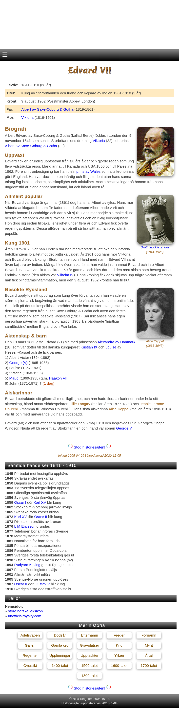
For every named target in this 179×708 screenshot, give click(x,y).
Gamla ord (59, 645)
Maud (14, 378)
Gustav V (42, 584)
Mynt (149, 645)
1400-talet (60, 665)
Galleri (30, 645)
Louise (110, 347)
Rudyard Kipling (27, 565)
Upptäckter (89, 655)
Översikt (30, 665)
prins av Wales (88, 171)
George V (124, 428)
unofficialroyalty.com (24, 616)
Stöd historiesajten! (89, 447)
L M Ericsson (25, 526)
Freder (119, 635)
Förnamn (148, 635)
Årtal (149, 655)
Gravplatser (89, 645)
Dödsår (60, 635)
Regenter (30, 655)
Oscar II (40, 517)
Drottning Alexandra (155, 247)
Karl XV (40, 502)
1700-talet (148, 665)
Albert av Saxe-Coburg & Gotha (47, 109)
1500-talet (89, 665)
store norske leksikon (25, 611)
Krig (119, 645)
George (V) (19, 363)
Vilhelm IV (65, 275)
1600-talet (119, 665)
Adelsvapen (30, 635)
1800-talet (89, 675)
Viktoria (27, 117)
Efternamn (89, 635)
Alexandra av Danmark (116, 342)
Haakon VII (58, 378)
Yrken (119, 655)
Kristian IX (88, 347)
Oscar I (20, 502)
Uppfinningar (59, 655)
